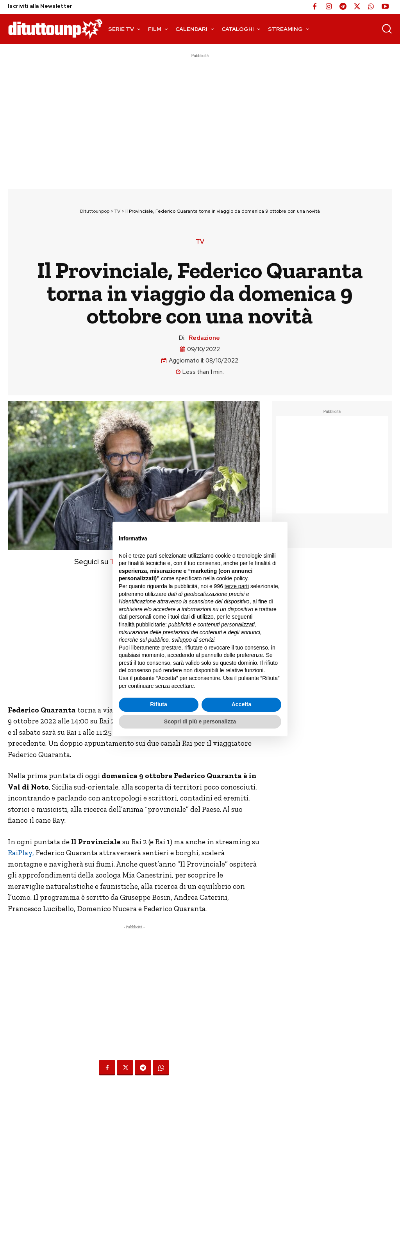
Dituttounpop (94, 211)
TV (117, 211)
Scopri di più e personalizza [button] (200, 721)
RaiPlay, (21, 852)
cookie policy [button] (231, 578)
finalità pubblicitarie (142, 624)
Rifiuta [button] (158, 704)
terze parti (237, 586)
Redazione (204, 337)
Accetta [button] (242, 704)
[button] (386, 28)
